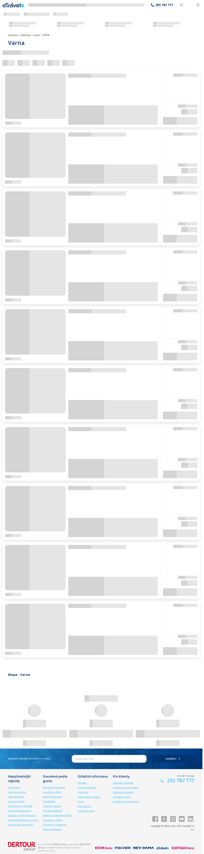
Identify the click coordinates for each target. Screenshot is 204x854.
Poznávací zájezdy (52, 810)
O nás (81, 801)
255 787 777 (164, 5)
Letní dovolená (15, 796)
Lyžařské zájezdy (52, 806)
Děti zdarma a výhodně (20, 806)
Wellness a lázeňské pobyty (57, 815)
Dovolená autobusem (19, 810)
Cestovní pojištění (87, 787)
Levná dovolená (16, 801)
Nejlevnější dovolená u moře (23, 820)
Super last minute (17, 792)
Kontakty (82, 782)
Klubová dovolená (52, 829)
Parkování (83, 792)
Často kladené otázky (89, 796)
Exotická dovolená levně (20, 824)
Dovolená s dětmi (52, 792)
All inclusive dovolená (54, 787)
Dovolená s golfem (53, 820)
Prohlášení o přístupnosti (126, 801)
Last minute (14, 787)
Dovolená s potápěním (55, 824)
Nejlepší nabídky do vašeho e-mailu (29, 758)
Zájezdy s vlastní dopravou (22, 815)
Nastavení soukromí (123, 792)
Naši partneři (84, 806)
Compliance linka (121, 796)
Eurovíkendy (49, 801)
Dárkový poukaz (86, 810)
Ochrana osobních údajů (125, 787)
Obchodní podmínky (123, 782)
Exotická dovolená (52, 796)
